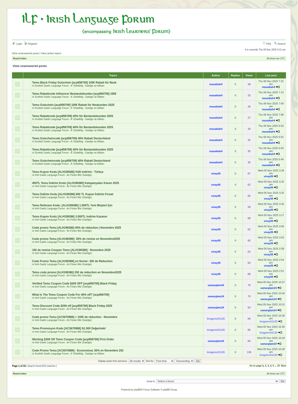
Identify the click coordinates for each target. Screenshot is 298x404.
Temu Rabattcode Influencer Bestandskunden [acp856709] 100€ (74, 93)
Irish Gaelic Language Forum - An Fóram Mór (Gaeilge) (63, 175)
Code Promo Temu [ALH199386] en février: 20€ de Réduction (72, 261)
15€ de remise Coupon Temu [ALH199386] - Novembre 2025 (71, 250)
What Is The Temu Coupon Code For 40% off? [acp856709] (70, 294)
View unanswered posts (25, 53)
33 (278, 365)
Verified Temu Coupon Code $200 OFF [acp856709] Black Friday (74, 283)
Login (17, 43)
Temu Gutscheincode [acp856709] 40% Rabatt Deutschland (71, 138)
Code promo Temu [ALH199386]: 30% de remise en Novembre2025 (76, 238)
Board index (19, 58)
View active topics (51, 53)
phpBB (137, 389)
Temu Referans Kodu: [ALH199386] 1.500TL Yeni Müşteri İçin (72, 205)
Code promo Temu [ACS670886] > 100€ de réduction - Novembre (74, 317)
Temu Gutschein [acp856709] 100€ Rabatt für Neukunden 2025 (73, 105)
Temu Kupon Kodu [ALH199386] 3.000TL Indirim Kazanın (69, 216)
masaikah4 (215, 84)
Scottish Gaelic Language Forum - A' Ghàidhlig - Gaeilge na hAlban (69, 85)
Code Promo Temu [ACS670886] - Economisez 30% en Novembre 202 (77, 350)
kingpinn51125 (216, 318)
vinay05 (216, 173)
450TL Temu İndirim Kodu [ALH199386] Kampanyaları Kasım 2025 (75, 183)
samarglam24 (216, 285)
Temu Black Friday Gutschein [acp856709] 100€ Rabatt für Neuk (74, 82)
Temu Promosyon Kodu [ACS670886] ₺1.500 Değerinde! (69, 328)
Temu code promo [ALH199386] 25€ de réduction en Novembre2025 (76, 272)
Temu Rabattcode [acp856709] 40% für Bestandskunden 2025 (72, 116)
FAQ (267, 43)
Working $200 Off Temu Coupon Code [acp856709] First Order (73, 339)
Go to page (255, 365)
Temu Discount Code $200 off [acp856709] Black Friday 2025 (72, 305)
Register (30, 43)
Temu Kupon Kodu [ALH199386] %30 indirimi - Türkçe (67, 172)
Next (283, 365)
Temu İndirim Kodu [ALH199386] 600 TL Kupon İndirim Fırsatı (72, 194)
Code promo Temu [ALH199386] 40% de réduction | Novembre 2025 (76, 227)
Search (280, 43)
